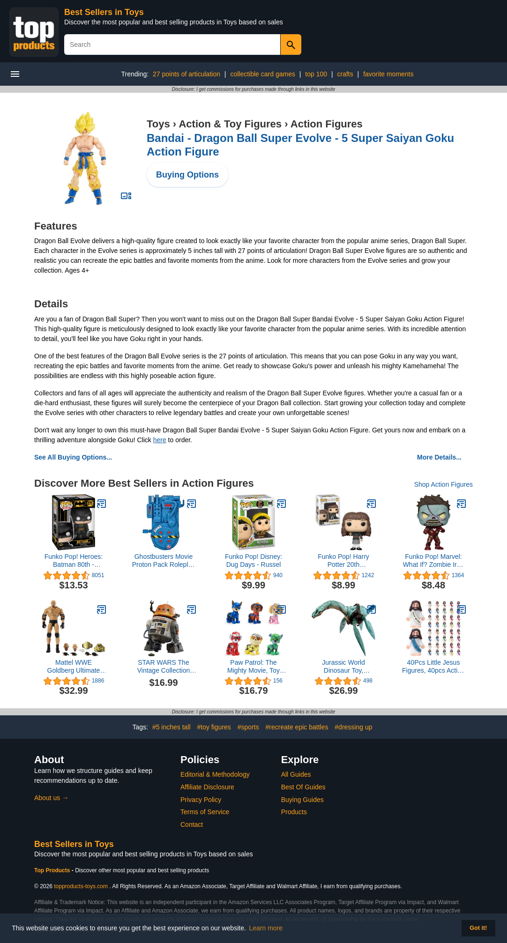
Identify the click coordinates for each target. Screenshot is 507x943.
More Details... (439, 457)
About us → (51, 798)
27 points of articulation (186, 74)
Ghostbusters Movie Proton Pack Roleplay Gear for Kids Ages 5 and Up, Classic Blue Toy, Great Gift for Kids (163, 561)
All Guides (296, 774)
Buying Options (187, 174)
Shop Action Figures (443, 484)
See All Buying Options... (73, 457)
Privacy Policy (200, 799)
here (159, 440)
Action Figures (327, 124)
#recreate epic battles (297, 727)
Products (294, 812)
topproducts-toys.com (81, 886)
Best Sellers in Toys (104, 12)
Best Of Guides (303, 787)
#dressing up (353, 727)
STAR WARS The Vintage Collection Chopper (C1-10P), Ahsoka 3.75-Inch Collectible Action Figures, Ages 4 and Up (163, 667)
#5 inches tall (171, 727)
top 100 (316, 74)
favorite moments (388, 74)
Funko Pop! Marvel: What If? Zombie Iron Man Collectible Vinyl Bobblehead (433, 561)
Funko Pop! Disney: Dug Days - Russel (253, 560)
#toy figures (214, 727)
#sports (248, 727)
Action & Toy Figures (230, 124)
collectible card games (262, 74)
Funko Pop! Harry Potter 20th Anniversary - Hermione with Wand (343, 561)
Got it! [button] (478, 928)
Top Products (53, 870)
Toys (158, 124)
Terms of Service (204, 812)
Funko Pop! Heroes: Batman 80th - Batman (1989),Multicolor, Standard (74, 561)
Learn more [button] (266, 928)
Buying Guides (302, 799)
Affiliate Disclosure (207, 787)
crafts (345, 74)
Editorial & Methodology (215, 774)
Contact (191, 824)
